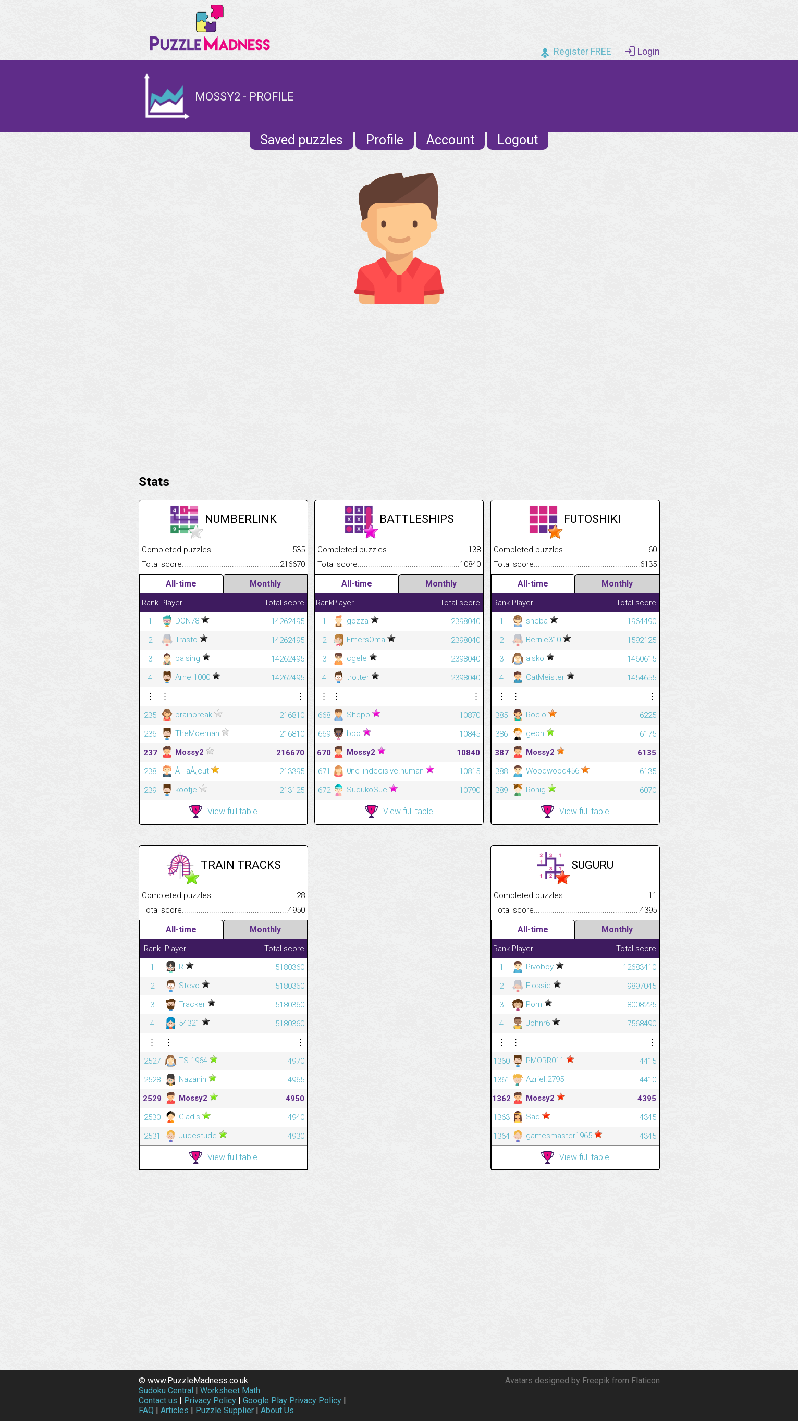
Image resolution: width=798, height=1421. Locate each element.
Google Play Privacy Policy (292, 1400)
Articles (175, 1410)
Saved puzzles (301, 139)
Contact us (158, 1400)
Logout (517, 139)
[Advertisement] (399, 386)
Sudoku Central (166, 1390)
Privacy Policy (210, 1400)
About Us (277, 1410)
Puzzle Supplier (224, 1410)
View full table (223, 811)
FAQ (146, 1410)
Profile (384, 139)
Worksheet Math (230, 1390)
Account (450, 139)
